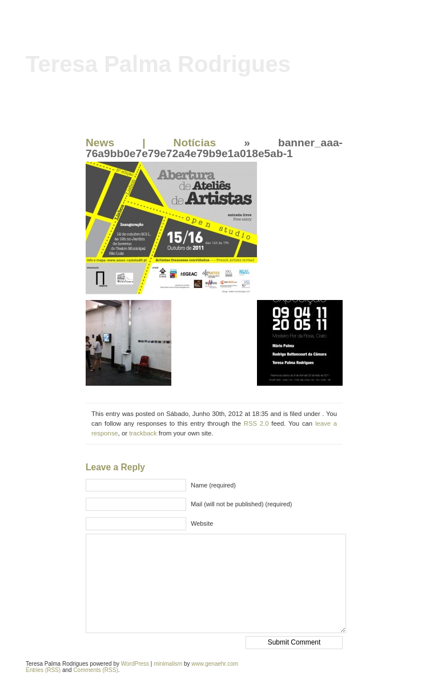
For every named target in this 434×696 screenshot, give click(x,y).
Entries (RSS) (43, 670)
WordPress (135, 664)
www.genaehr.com (214, 664)
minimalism (168, 664)
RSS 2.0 (256, 423)
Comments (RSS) (95, 670)
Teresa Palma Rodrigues (158, 64)
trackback (142, 433)
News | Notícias (151, 143)
